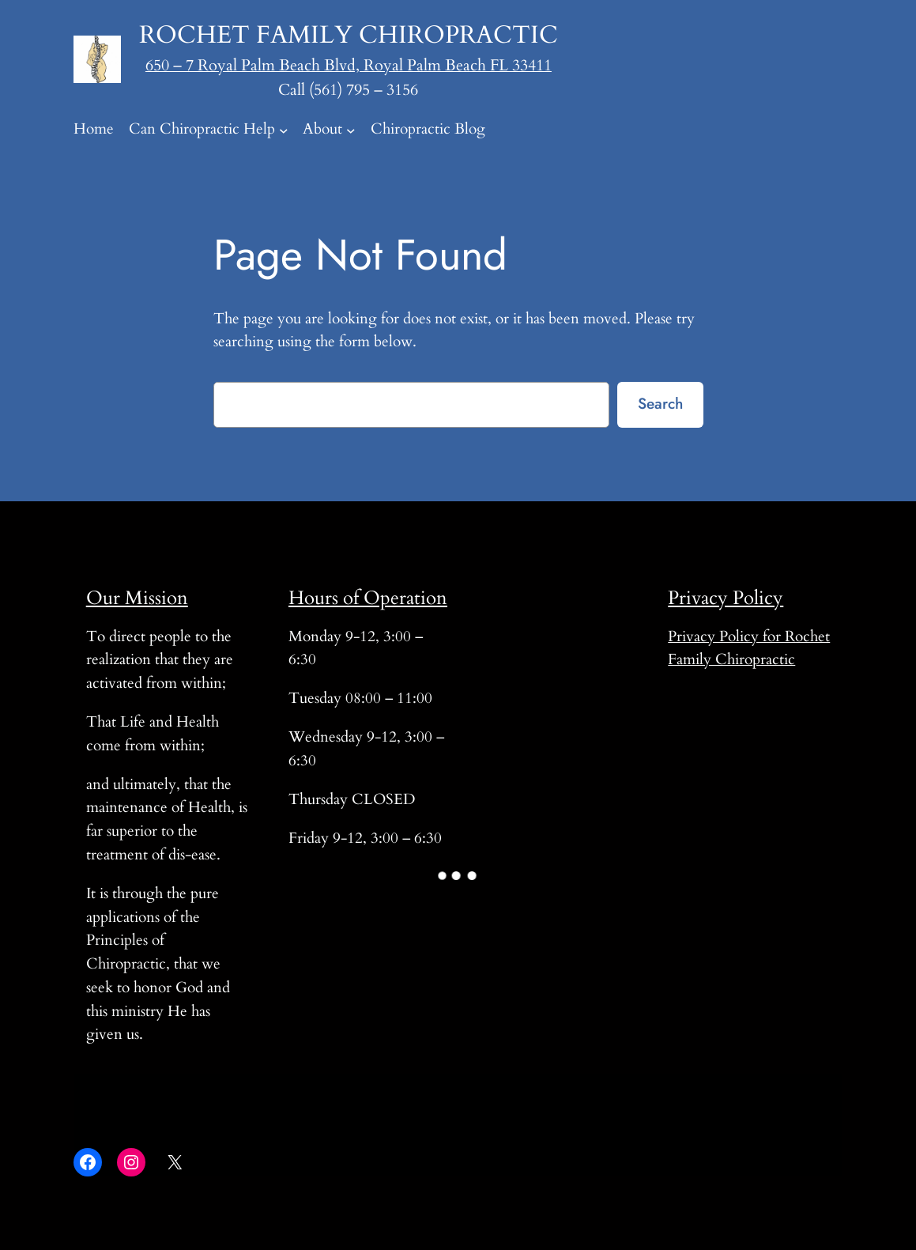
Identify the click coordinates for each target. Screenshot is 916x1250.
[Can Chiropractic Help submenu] (283, 129)
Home (94, 129)
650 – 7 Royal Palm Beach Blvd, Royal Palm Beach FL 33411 (348, 65)
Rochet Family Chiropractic (348, 34)
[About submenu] (351, 129)
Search (660, 403)
